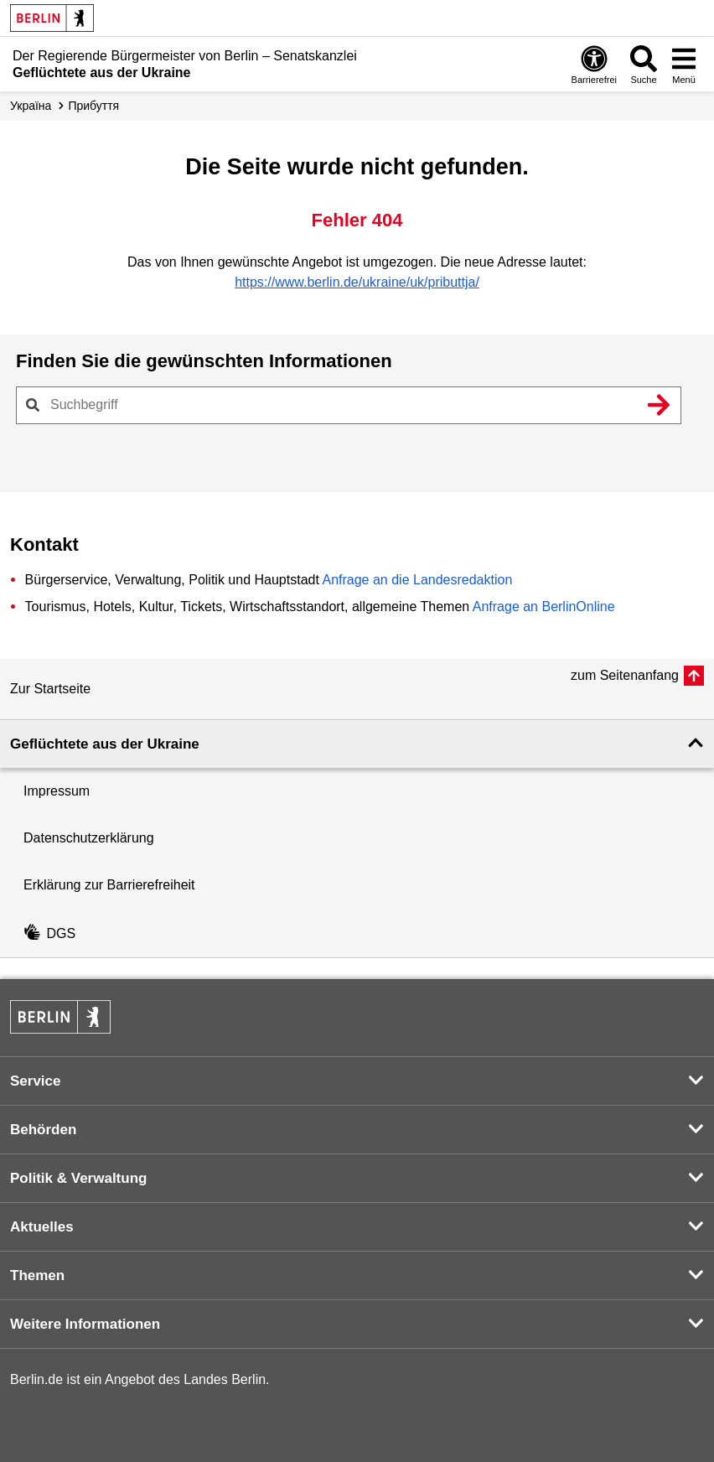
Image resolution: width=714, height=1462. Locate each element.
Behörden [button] (43, 1130)
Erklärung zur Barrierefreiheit (109, 885)
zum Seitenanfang (625, 675)
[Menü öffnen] (684, 64)
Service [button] (35, 1081)
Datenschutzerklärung (88, 838)
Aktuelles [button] (42, 1227)
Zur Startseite (50, 689)
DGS (49, 933)
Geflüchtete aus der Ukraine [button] (104, 744)
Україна (30, 105)
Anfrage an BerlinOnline (544, 606)
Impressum (56, 791)
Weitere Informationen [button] (85, 1324)
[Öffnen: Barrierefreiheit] (594, 64)
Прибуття (93, 105)
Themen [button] (37, 1275)
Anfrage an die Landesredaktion (417, 580)
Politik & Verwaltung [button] (78, 1178)
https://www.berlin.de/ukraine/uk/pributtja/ (357, 282)
